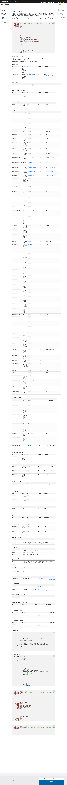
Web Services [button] (4, 13)
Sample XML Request (61, 15)
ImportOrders (4, 18)
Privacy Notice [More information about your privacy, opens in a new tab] (13, 780)
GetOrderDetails (5, 21)
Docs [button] (1, 7)
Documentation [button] (43, 2)
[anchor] (17, 21)
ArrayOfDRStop (29, 94)
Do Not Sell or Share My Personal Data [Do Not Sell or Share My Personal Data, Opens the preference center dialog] (51, 778)
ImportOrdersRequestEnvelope (31, 74)
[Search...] (62, 5)
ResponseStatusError (39, 597)
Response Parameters (61, 11)
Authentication (29, 68)
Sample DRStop (60, 14)
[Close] (65, 780)
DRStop (28, 104)
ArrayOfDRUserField (31, 171)
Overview (3, 9)
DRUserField (28, 484)
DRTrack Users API (5, 22)
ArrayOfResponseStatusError (37, 586)
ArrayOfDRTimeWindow (32, 167)
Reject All (51, 781)
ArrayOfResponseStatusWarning (37, 589)
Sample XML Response (61, 17)
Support (57, 2)
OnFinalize (30, 244)
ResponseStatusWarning (39, 605)
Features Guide (51, 2)
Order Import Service (5, 11)
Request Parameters (60, 10)
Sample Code (59, 13)
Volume (27, 508)
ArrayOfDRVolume (31, 175)
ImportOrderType (31, 380)
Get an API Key (63, 2)
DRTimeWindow (29, 456)
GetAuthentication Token (5, 16)
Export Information (4, 24)
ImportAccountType (31, 210)
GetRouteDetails (5, 19)
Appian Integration (5, 4)
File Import (3, 10)
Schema (58, 9)
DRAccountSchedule (31, 157)
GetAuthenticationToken (26, 86)
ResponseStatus (40, 578)
